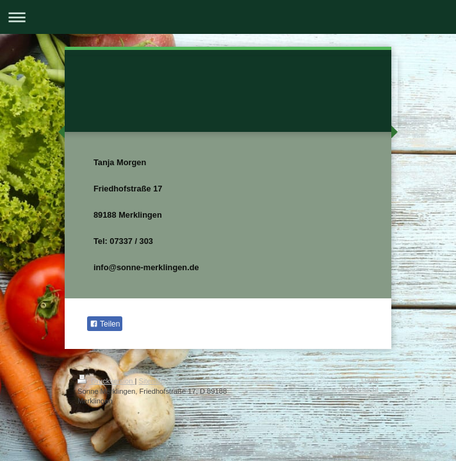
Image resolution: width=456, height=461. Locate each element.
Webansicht (360, 389)
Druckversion (106, 381)
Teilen (105, 323)
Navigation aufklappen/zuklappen (228, 17)
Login (370, 379)
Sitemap (152, 381)
